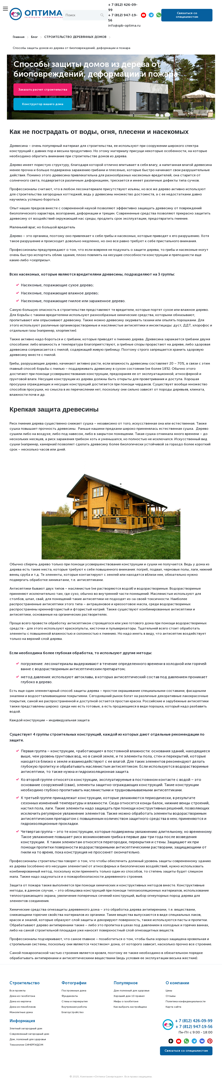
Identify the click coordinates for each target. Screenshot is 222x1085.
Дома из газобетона (22, 995)
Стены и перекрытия (75, 1001)
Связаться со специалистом (187, 15)
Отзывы (171, 995)
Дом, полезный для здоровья (28, 1039)
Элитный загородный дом (26, 1028)
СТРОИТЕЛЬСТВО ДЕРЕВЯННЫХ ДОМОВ (75, 37)
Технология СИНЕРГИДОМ (26, 1044)
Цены (169, 990)
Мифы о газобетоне (126, 1001)
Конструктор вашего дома (42, 104)
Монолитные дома (21, 1012)
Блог (34, 37)
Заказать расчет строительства (42, 89)
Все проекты (18, 990)
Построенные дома (74, 990)
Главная (18, 37)
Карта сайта (173, 1006)
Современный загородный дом (29, 1033)
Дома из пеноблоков (23, 1006)
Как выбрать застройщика (130, 1006)
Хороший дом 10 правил (129, 995)
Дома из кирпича (20, 1001)
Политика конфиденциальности (186, 1001)
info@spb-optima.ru (124, 25)
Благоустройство (72, 1012)
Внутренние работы (74, 1006)
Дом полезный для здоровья (131, 990)
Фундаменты (70, 995)
